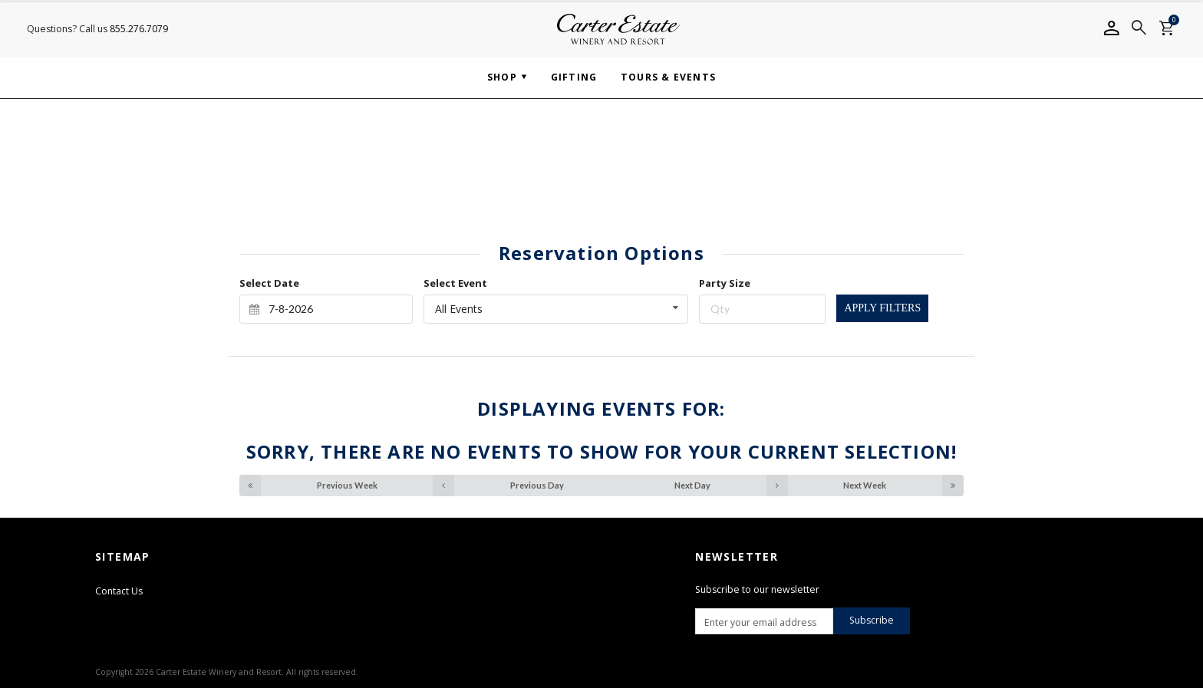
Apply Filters (882, 308)
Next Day (731, 485)
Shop (502, 77)
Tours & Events (668, 77)
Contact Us (119, 590)
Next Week (903, 485)
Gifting (574, 77)
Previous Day (498, 485)
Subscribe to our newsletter (757, 589)
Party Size (724, 283)
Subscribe (871, 620)
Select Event (455, 283)
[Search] (1139, 29)
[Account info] (1111, 29)
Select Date (269, 283)
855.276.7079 (139, 28)
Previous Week (308, 485)
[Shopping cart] (1166, 29)
